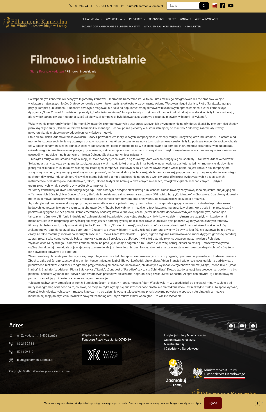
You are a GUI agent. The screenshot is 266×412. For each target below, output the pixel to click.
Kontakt (185, 19)
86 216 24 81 (83, 6)
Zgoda (213, 403)
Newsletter (193, 26)
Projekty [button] (137, 19)
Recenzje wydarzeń (51, 71)
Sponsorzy (156, 19)
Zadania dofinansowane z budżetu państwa (111, 26)
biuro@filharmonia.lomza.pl (145, 6)
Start (33, 71)
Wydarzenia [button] (116, 19)
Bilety (172, 19)
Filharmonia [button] (92, 19)
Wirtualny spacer (207, 19)
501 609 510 (109, 6)
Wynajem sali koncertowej (162, 26)
